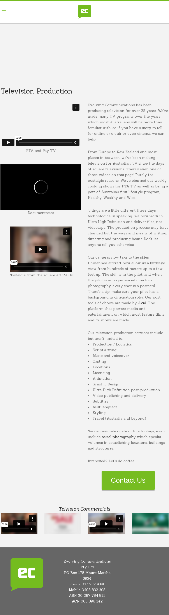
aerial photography (119, 437)
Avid (142, 303)
